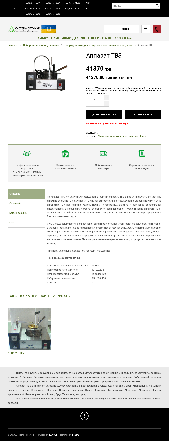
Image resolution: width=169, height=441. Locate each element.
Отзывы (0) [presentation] (15, 203)
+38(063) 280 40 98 (72, 3)
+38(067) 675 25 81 (52, 3)
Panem (75, 435)
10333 (94, 133)
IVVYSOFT (54, 435)
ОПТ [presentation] (11, 222)
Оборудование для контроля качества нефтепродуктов (99, 45)
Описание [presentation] (14, 193)
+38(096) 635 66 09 (32, 14)
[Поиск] (136, 5)
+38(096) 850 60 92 (72, 8)
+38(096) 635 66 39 (52, 14)
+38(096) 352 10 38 (32, 8)
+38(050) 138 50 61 (32, 3)
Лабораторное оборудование (41, 45)
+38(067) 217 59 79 (52, 8)
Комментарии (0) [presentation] (18, 213)
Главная (12, 45)
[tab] (26, 194)
